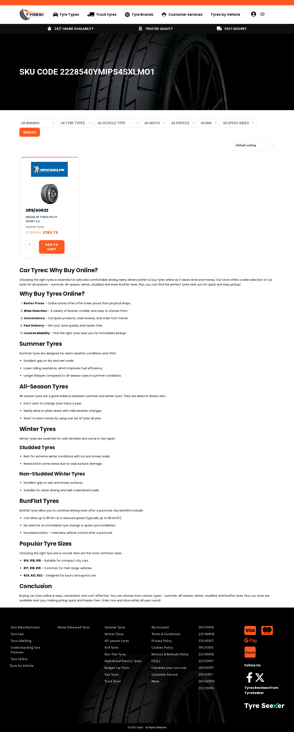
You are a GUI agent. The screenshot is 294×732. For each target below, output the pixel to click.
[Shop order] (255, 145)
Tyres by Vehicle (225, 14)
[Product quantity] (31, 244)
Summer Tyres (35, 226)
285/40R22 (37, 210)
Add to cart (51, 247)
